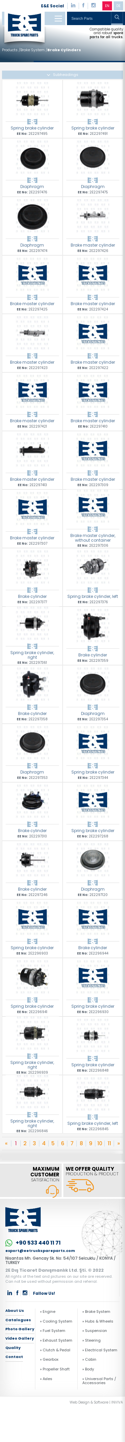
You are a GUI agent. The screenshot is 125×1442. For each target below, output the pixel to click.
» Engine (47, 1311)
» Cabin (89, 1359)
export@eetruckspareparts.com (40, 1251)
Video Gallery (19, 1338)
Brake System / (33, 50)
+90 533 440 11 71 (33, 1243)
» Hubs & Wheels (97, 1321)
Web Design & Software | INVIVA (96, 1403)
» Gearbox (49, 1359)
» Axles (46, 1378)
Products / (11, 50)
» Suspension (94, 1330)
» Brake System (96, 1311)
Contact (14, 1356)
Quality (13, 1347)
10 (99, 1144)
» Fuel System (52, 1330)
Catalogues (18, 1320)
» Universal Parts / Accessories (99, 1381)
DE (118, 5)
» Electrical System (99, 1350)
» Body (88, 1369)
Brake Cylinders (64, 50)
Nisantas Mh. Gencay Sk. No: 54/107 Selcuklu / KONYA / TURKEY (60, 1260)
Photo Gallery (19, 1329)
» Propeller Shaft (55, 1369)
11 (109, 1144)
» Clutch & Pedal (55, 1350)
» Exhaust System (56, 1340)
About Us (14, 1311)
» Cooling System (56, 1321)
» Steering (91, 1340)
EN (107, 5)
